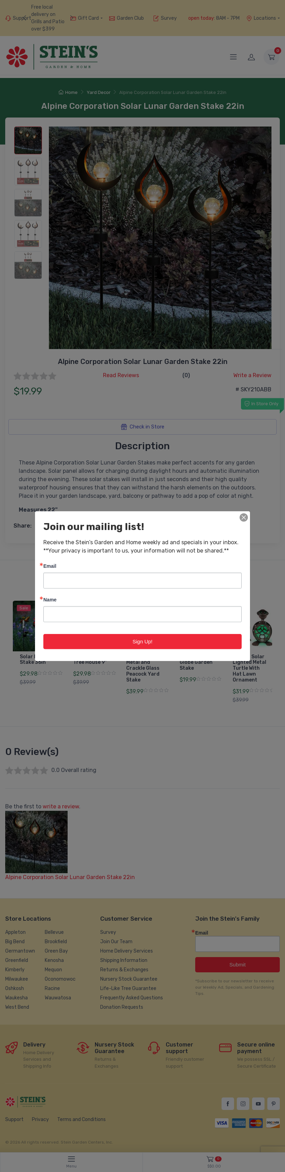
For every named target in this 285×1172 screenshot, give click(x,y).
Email (49, 565)
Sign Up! (142, 641)
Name (50, 599)
